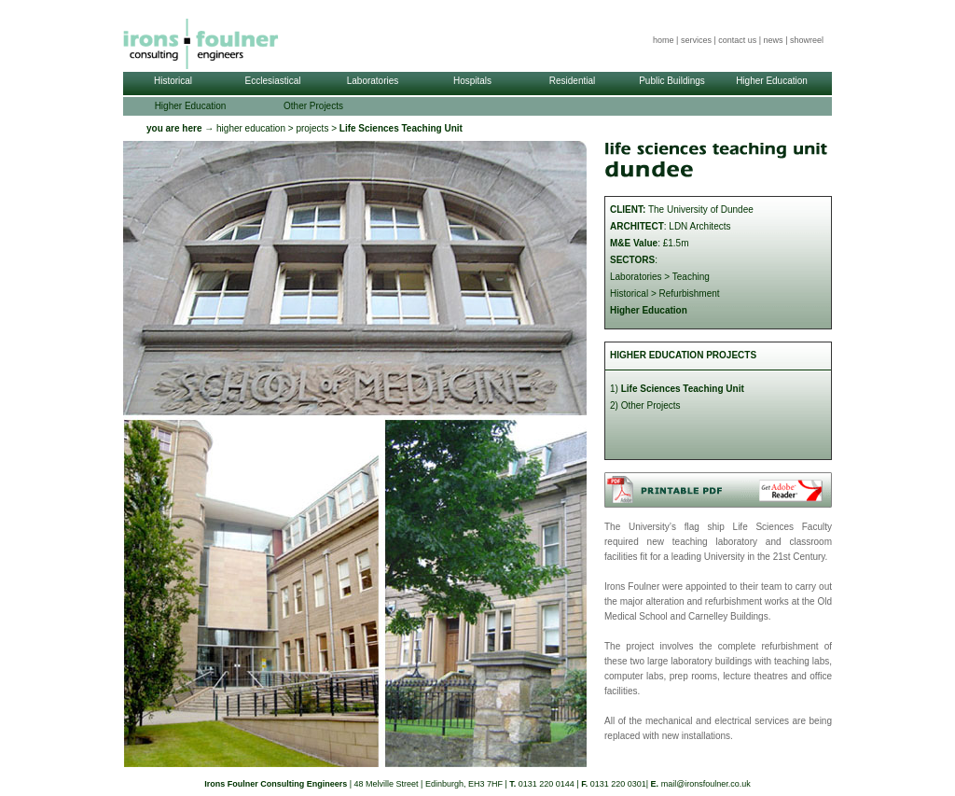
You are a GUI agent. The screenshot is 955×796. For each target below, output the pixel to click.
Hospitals (472, 81)
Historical (173, 81)
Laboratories (373, 81)
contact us (737, 40)
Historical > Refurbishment (665, 293)
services (696, 40)
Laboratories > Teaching (660, 277)
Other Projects (313, 106)
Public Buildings (672, 81)
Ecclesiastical (272, 81)
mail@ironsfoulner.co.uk (706, 784)
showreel (807, 40)
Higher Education (772, 81)
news (773, 40)
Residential (572, 81)
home (663, 40)
